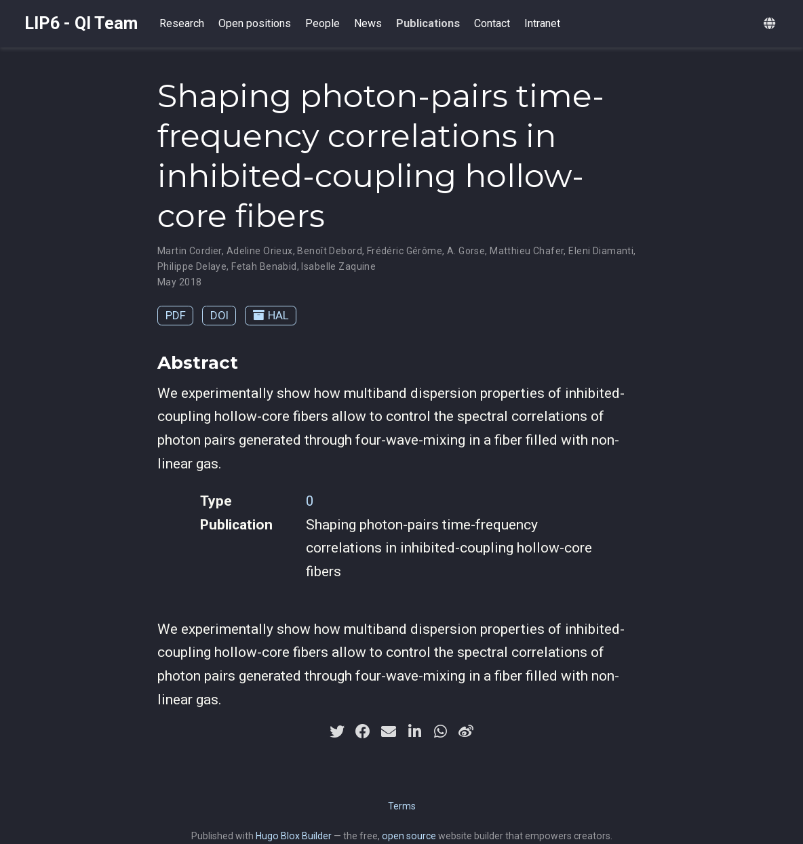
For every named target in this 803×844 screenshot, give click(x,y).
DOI (219, 315)
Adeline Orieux (260, 250)
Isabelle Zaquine (338, 266)
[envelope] (388, 731)
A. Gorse (466, 250)
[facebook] (363, 731)
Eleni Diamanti (600, 250)
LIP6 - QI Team (81, 23)
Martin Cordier (189, 250)
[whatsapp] (440, 731)
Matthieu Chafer (527, 250)
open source (409, 835)
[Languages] (771, 24)
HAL (271, 315)
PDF (175, 315)
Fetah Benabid (263, 266)
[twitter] (337, 731)
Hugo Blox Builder (294, 835)
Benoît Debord (329, 250)
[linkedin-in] (414, 731)
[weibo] (466, 731)
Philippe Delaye (192, 266)
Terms (402, 806)
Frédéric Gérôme (404, 250)
